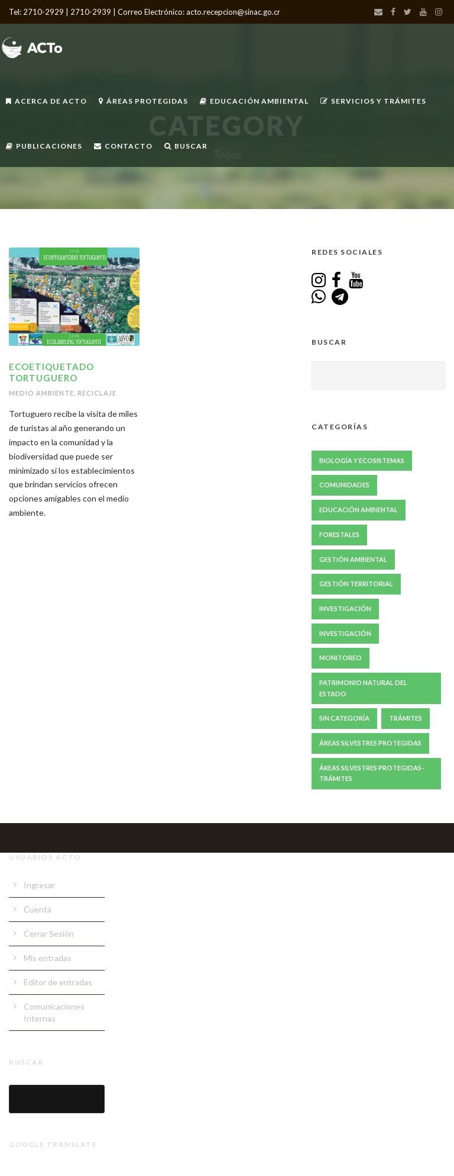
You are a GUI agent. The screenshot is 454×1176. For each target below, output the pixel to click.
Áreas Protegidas (143, 101)
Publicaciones (44, 146)
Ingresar (39, 885)
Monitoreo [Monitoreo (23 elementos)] (340, 657)
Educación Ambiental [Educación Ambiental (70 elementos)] (358, 509)
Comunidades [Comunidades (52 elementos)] (344, 485)
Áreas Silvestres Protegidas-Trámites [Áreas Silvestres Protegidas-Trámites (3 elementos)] (371, 773)
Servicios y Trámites (373, 101)
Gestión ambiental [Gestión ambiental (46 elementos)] (353, 559)
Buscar (185, 146)
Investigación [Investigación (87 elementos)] (345, 608)
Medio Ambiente (41, 393)
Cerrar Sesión (49, 933)
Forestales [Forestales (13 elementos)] (339, 534)
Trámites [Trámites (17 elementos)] (405, 718)
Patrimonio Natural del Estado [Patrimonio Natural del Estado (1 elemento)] (363, 688)
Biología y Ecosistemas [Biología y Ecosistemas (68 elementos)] (361, 460)
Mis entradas (48, 958)
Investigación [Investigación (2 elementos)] (345, 633)
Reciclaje (96, 393)
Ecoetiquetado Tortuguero (51, 372)
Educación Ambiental (254, 101)
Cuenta (37, 909)
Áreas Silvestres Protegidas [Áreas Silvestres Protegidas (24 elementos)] (370, 743)
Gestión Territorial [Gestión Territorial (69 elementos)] (356, 583)
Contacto (123, 146)
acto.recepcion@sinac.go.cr (233, 12)
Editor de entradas (58, 982)
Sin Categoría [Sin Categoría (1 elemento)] (344, 718)
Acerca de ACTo (46, 101)
